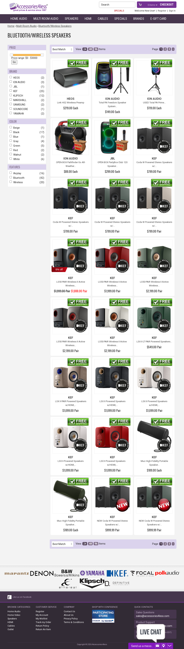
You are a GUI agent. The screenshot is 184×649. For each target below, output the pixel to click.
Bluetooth (27, 178)
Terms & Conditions (74, 622)
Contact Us (69, 611)
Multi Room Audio (45, 18)
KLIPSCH (27, 95)
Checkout (167, 4)
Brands (138, 18)
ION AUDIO (27, 82)
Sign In (172, 10)
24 (84, 49)
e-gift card (158, 18)
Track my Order (43, 622)
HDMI (88, 18)
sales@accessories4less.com (152, 616)
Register (162, 10)
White (27, 159)
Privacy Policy (71, 618)
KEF (27, 91)
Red (27, 150)
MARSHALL (27, 100)
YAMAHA (27, 113)
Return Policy (42, 625)
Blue (27, 137)
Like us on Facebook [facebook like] (22, 597)
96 (96, 49)
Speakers (71, 18)
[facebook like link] (10, 597)
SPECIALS (119, 10)
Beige (27, 128)
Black (27, 132)
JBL (27, 86)
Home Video (14, 615)
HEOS (27, 77)
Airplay (27, 173)
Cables (103, 18)
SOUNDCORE (27, 109)
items (152, 5)
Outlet (11, 629)
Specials (120, 18)
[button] (132, 4)
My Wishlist (41, 618)
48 (90, 49)
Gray (27, 141)
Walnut (27, 154)
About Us (68, 615)
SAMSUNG (27, 104)
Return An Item (43, 629)
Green (27, 145)
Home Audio (18, 18)
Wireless (27, 182)
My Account (42, 615)
